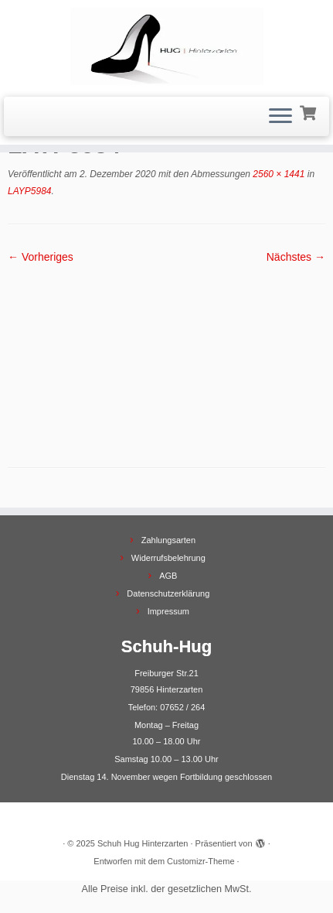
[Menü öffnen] (280, 116)
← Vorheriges (40, 257)
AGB (168, 575)
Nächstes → (296, 257)
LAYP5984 (30, 191)
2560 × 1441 (277, 174)
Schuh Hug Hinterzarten (142, 843)
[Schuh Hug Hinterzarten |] (166, 46)
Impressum (168, 611)
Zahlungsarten (168, 540)
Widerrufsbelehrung (168, 558)
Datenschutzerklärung (168, 593)
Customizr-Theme (200, 861)
